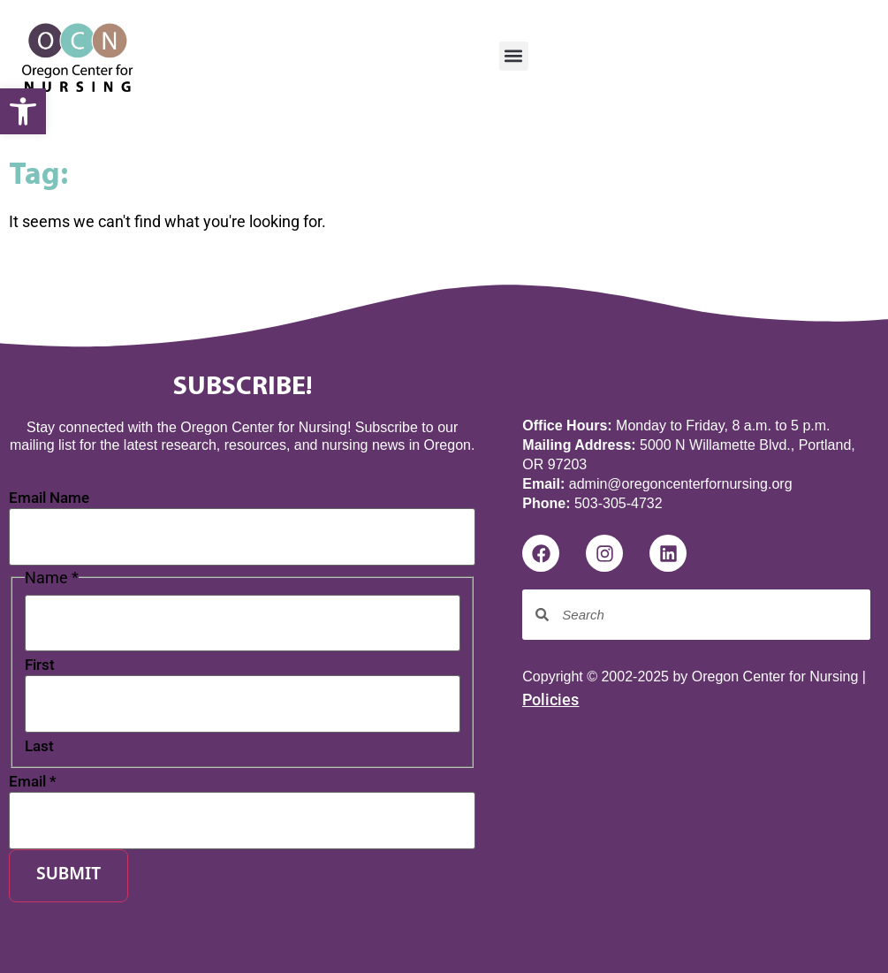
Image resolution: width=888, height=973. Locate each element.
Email (33, 781)
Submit (68, 875)
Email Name (49, 498)
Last (39, 746)
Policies (550, 699)
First (40, 665)
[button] (513, 56)
